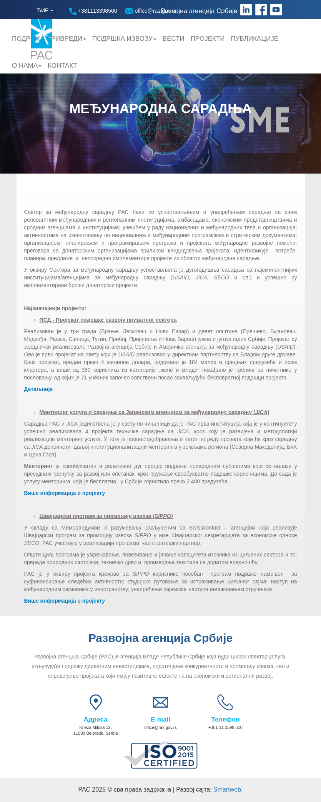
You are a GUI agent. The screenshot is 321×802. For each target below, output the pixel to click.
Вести (174, 38)
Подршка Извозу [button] (124, 38)
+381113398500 (93, 11)
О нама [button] (27, 65)
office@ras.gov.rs (150, 11)
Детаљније (38, 389)
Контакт (62, 65)
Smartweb (227, 789)
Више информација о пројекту (64, 493)
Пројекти (208, 38)
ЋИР (42, 10)
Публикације (254, 38)
